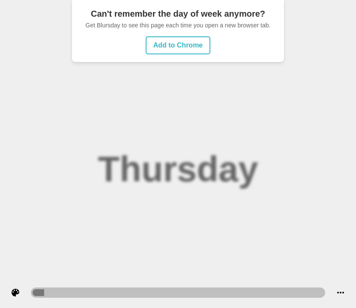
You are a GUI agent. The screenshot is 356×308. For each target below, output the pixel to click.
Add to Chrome (178, 45)
